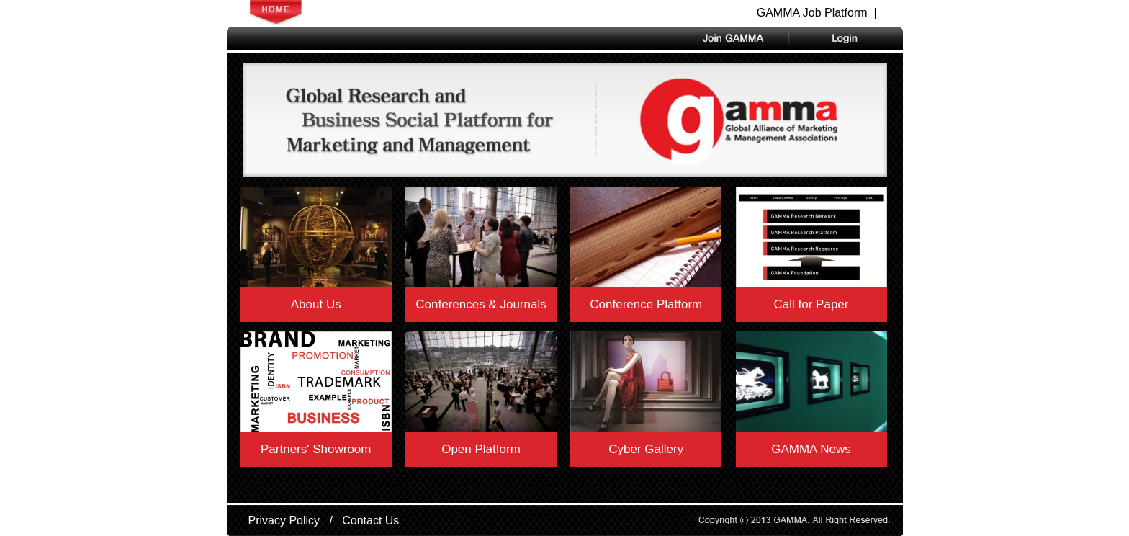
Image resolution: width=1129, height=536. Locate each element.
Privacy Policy (284, 520)
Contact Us (370, 520)
